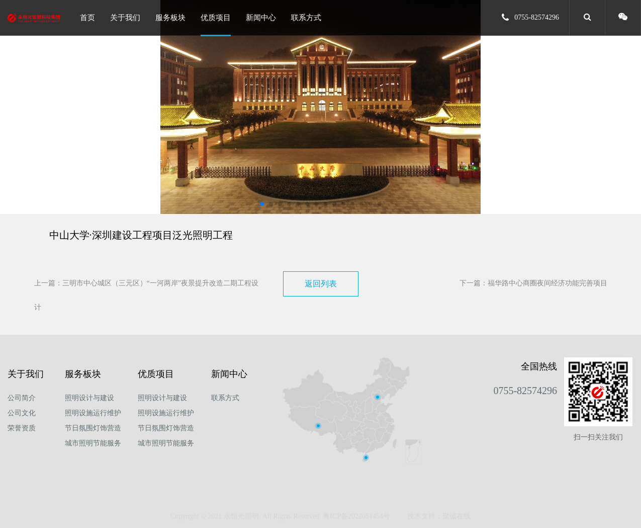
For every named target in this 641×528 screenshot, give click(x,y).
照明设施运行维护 (93, 413)
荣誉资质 (22, 428)
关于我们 (125, 18)
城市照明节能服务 (93, 443)
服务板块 (170, 18)
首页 (87, 18)
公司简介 (22, 398)
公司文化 (22, 413)
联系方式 (306, 18)
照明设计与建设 (89, 398)
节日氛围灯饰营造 (93, 428)
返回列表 (321, 283)
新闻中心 (261, 18)
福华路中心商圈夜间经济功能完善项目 (547, 283)
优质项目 (216, 18)
